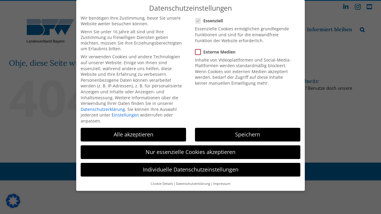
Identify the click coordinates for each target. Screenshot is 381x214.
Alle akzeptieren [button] (133, 132)
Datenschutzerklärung (103, 107)
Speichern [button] (247, 132)
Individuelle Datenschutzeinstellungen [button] (190, 167)
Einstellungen (125, 113)
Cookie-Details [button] (162, 182)
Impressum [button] (221, 182)
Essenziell (211, 19)
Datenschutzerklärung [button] (193, 182)
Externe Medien (218, 50)
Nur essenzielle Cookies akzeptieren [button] (190, 149)
